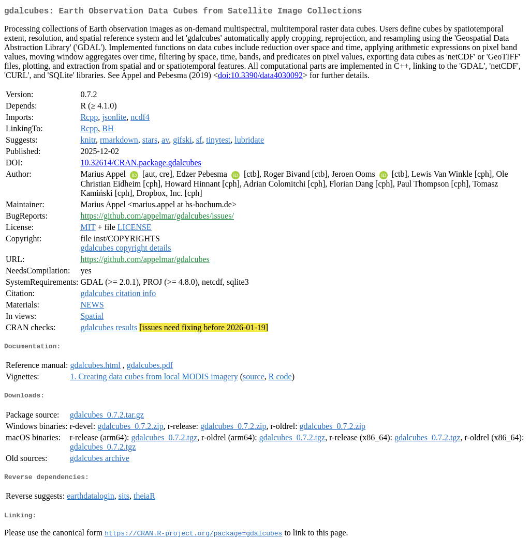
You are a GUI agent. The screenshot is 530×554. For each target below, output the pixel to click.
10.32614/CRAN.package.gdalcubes (140, 164)
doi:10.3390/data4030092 (260, 77)
